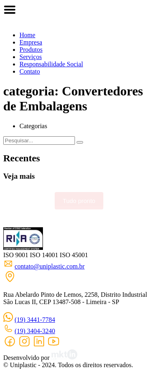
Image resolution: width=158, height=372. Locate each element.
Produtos (31, 49)
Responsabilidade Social (51, 64)
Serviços (30, 56)
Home (27, 35)
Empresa (30, 42)
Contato (29, 71)
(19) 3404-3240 (35, 331)
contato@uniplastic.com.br (50, 266)
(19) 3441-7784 (35, 319)
